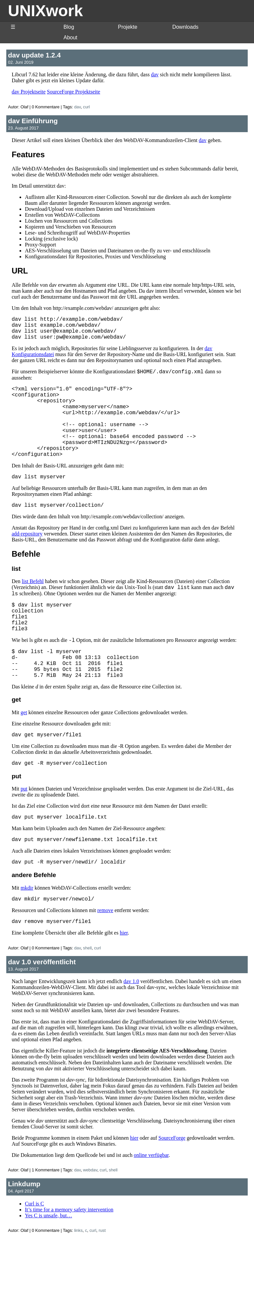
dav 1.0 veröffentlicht (42, 1012)
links (78, 1280)
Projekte (127, 27)
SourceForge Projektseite (73, 91)
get (24, 753)
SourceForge (171, 1188)
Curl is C (34, 1254)
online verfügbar (151, 1205)
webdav (90, 1220)
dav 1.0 (131, 1031)
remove (105, 959)
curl (86, 106)
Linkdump (24, 1234)
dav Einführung (33, 121)
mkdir (27, 935)
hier (124, 983)
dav (154, 74)
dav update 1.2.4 (34, 55)
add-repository (27, 558)
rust (102, 1280)
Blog (69, 27)
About (70, 37)
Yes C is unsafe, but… (48, 1266)
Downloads (185, 27)
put (24, 832)
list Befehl (33, 606)
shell (87, 998)
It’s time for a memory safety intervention (69, 1260)
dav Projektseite (29, 91)
